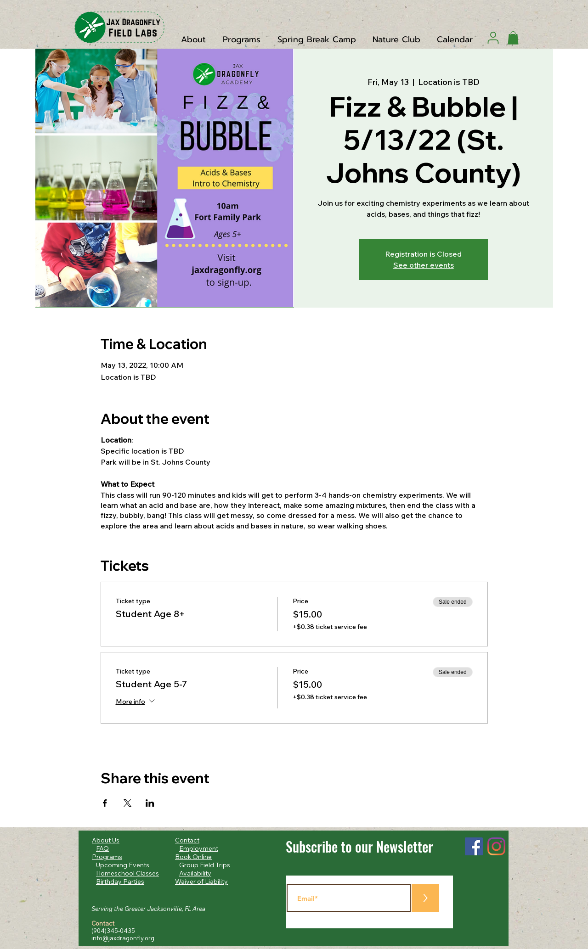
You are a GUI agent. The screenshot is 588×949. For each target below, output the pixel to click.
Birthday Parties (120, 881)
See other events (423, 265)
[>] (425, 898)
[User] (493, 37)
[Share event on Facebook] (105, 803)
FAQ (102, 848)
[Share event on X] (127, 803)
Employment (198, 848)
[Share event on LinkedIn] (150, 803)
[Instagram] (496, 846)
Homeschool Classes (127, 873)
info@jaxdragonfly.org (122, 938)
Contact (187, 840)
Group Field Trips (204, 865)
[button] (513, 38)
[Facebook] (474, 846)
